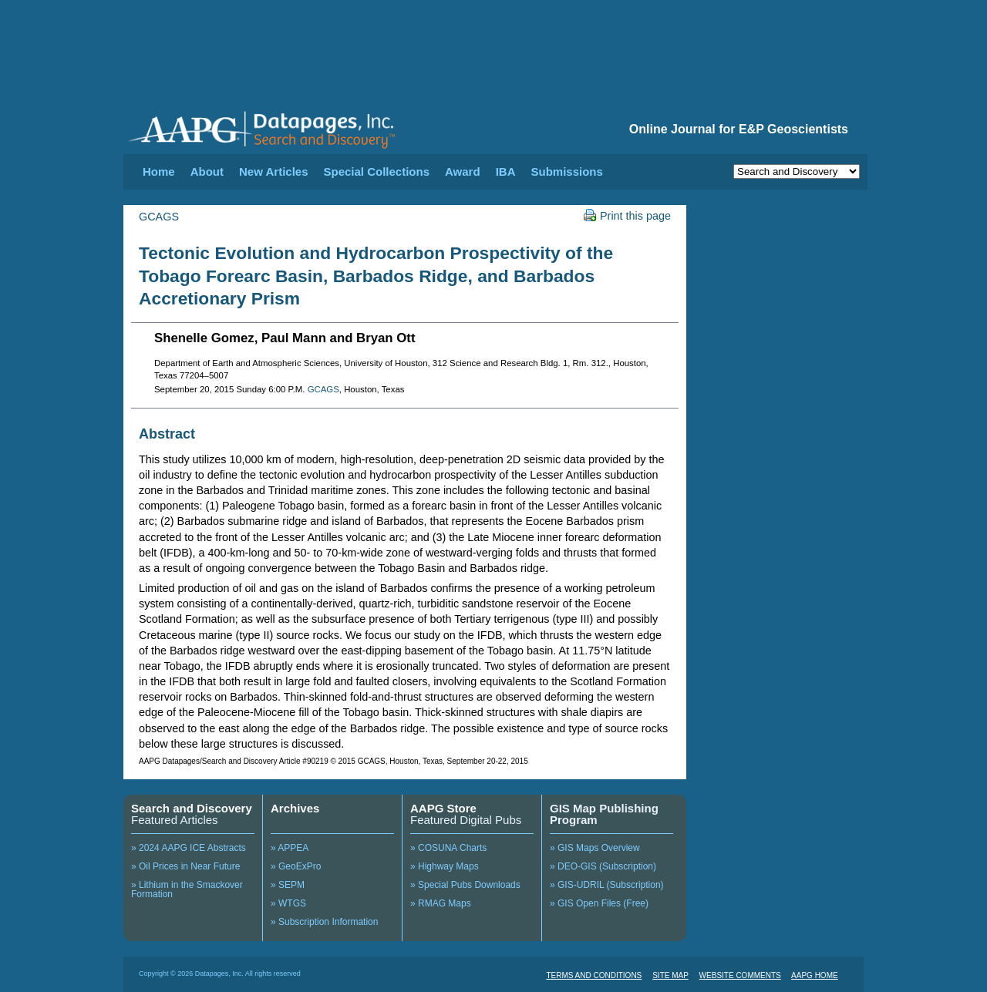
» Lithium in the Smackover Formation (187, 889)
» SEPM (288, 884)
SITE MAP (670, 975)
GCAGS (159, 216)
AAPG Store (443, 808)
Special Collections (377, 171)
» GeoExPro (296, 866)
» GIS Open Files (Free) (599, 903)
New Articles (273, 171)
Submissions (566, 171)
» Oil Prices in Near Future (185, 866)
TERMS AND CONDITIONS (594, 975)
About (207, 171)
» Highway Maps (444, 866)
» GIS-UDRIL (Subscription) (607, 884)
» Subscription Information (324, 921)
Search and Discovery (191, 808)
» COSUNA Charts (448, 847)
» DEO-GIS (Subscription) (603, 866)
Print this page (627, 216)
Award (462, 171)
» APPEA (289, 847)
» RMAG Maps (440, 903)
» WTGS (288, 903)
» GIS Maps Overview (595, 847)
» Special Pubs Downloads (465, 884)
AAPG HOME (814, 975)
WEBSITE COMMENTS (740, 975)
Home (159, 171)
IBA (506, 171)
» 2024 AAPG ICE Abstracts (188, 847)
